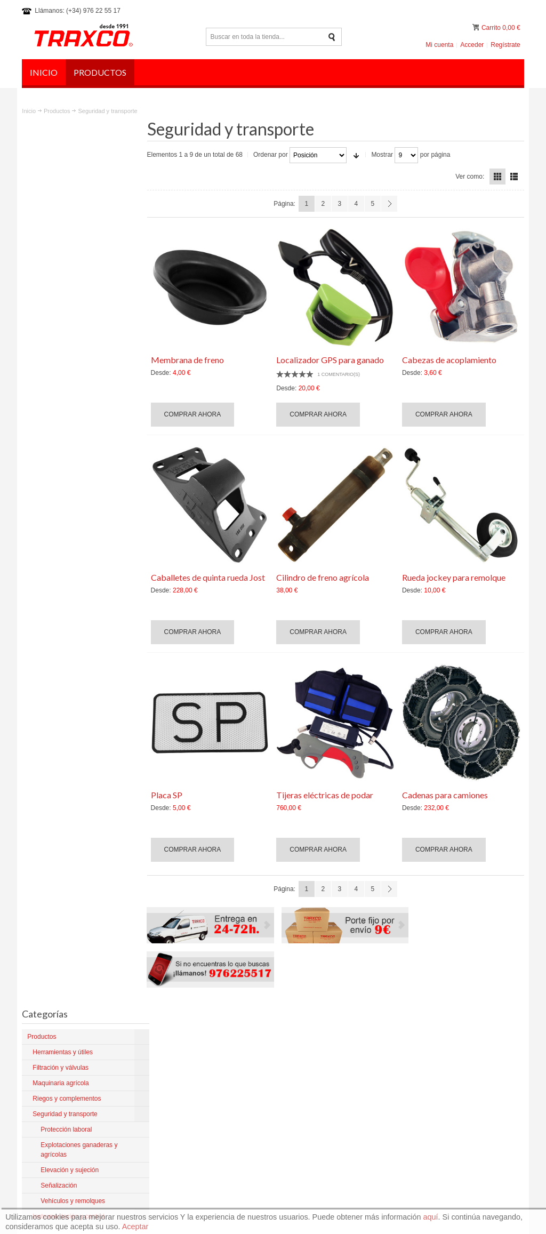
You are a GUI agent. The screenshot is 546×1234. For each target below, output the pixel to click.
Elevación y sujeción (67, 432)
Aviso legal (369, 988)
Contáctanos (309, 1111)
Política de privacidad (421, 988)
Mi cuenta (439, 45)
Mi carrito (476, 27)
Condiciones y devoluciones (331, 1044)
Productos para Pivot (321, 1053)
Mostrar (385, 154)
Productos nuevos (317, 1073)
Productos (57, 111)
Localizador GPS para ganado (332, 359)
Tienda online (311, 1092)
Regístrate (505, 45)
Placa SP (170, 794)
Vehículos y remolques (70, 451)
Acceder (472, 45)
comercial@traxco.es (457, 1052)
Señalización (56, 441)
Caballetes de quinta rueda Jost (211, 576)
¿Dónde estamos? (318, 1101)
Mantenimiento (313, 1082)
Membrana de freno (190, 359)
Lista (514, 177)
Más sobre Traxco (53, 1101)
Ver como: (469, 176)
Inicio (29, 111)
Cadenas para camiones (446, 794)
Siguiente (391, 204)
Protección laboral (64, 403)
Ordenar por (273, 154)
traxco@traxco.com (455, 1043)
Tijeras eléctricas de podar (326, 794)
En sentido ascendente (359, 155)
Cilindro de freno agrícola (324, 576)
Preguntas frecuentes (489, 988)
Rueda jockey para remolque (455, 576)
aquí (430, 1217)
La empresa (308, 1034)
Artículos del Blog (316, 1063)
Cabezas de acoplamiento (450, 359)
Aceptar (135, 1226)
